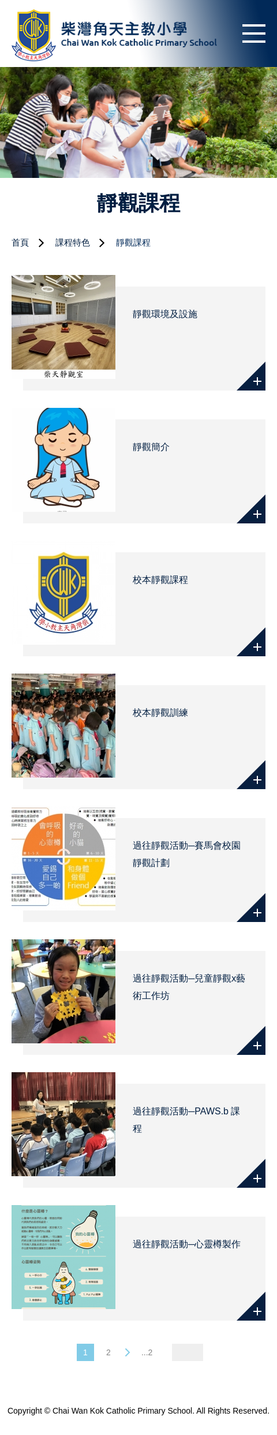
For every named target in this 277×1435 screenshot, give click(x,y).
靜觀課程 (133, 242)
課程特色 (72, 242)
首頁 (20, 242)
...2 (146, 1352)
